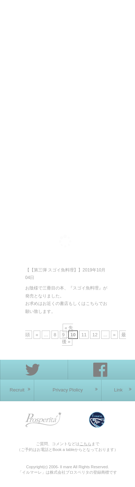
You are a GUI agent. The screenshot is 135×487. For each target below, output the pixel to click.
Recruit (20, 390)
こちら (85, 444)
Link (122, 390)
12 (94, 334)
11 (83, 334)
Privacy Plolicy (75, 390)
